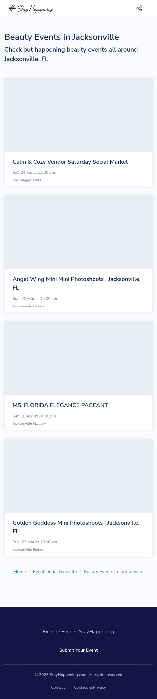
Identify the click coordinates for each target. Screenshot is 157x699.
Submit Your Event (78, 650)
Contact (58, 687)
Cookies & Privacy (90, 687)
